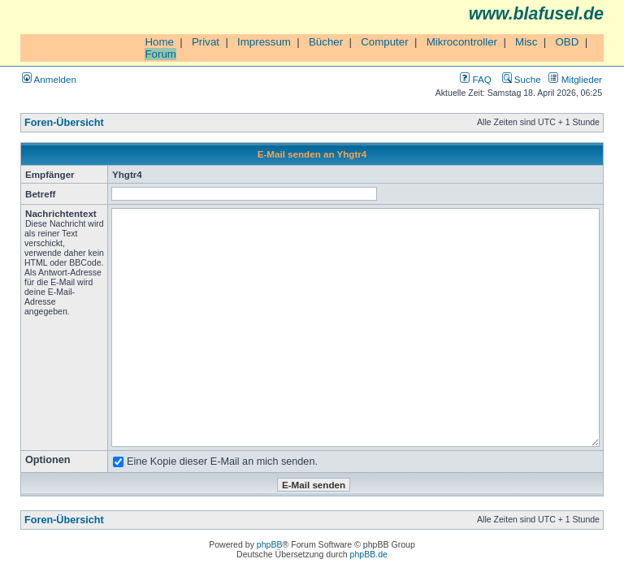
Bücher (326, 42)
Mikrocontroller (462, 42)
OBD (566, 42)
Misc (526, 42)
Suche (521, 79)
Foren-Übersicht (64, 122)
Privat (205, 42)
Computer (385, 42)
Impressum (264, 42)
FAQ (475, 79)
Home (159, 42)
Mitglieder (575, 79)
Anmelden (49, 79)
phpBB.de (369, 554)
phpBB (270, 544)
